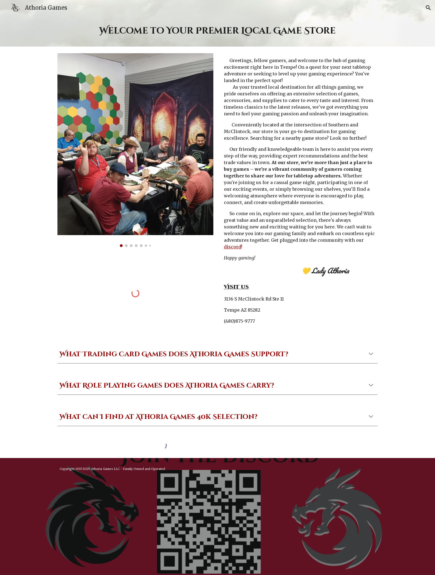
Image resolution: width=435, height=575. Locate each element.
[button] (428, 7)
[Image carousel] (135, 150)
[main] (217, 31)
